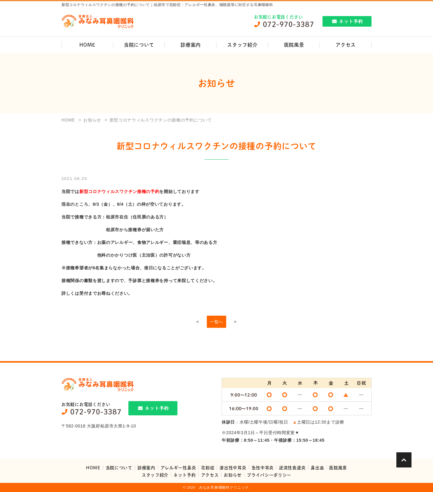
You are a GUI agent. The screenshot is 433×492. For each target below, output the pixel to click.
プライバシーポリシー (269, 475)
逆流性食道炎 (292, 467)
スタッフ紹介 (242, 44)
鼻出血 (317, 467)
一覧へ (216, 321)
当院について (139, 44)
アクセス (345, 44)
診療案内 (190, 44)
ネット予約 (185, 475)
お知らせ (233, 475)
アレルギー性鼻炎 (178, 467)
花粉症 (207, 467)
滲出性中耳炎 (233, 467)
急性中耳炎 (263, 467)
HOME (87, 44)
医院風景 (294, 44)
